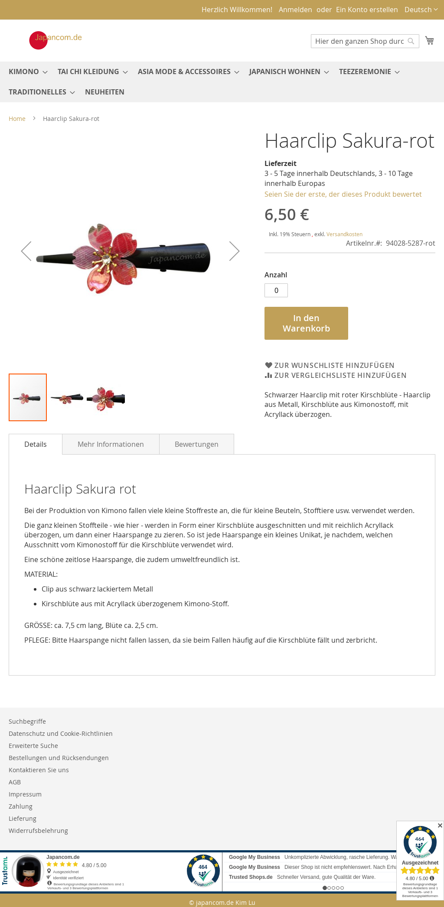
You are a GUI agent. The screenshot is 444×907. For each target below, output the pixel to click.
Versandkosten (344, 234)
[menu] (222, 82)
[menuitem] (25, 72)
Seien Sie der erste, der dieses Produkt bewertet (343, 194)
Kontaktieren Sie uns (39, 770)
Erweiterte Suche (33, 745)
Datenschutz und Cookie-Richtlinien (61, 733)
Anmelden (295, 9)
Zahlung (21, 806)
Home (17, 118)
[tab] (35, 444)
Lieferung (22, 818)
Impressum (25, 794)
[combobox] (365, 41)
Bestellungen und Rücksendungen (59, 758)
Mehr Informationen (111, 444)
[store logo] (46, 40)
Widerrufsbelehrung (38, 830)
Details (35, 444)
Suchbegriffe (27, 721)
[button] (421, 10)
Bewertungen (197, 444)
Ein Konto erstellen (367, 9)
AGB (15, 782)
